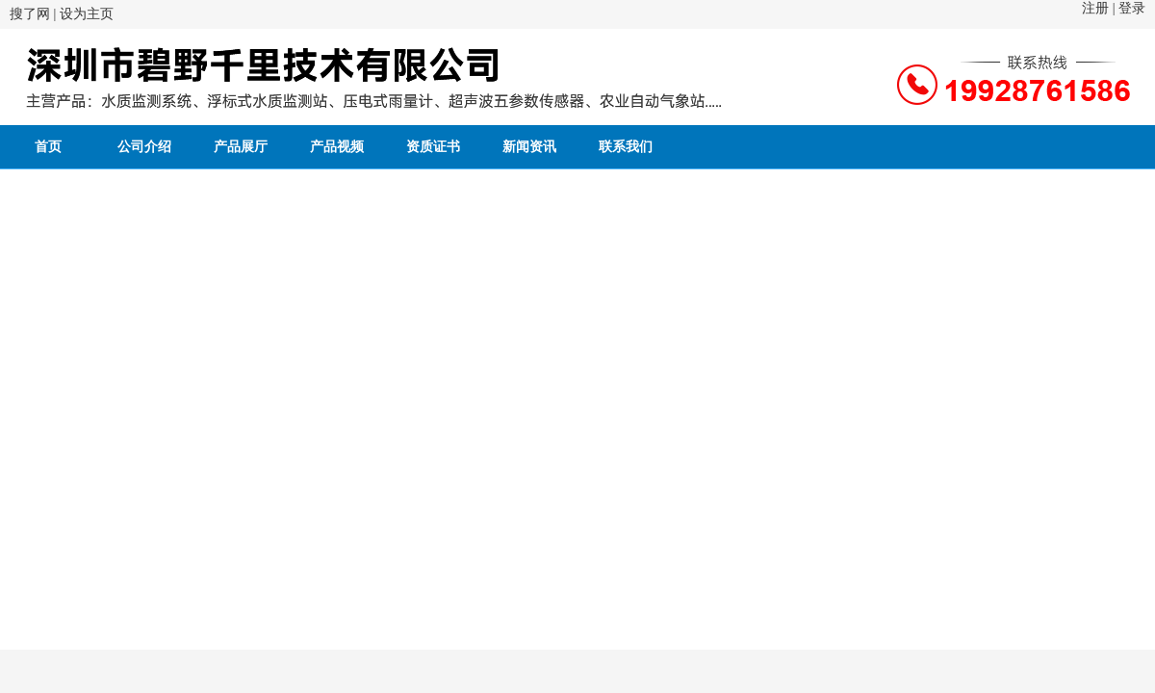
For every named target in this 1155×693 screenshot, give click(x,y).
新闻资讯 (529, 147)
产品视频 (337, 147)
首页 (48, 147)
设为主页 (87, 14)
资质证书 (433, 147)
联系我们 (626, 147)
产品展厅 (241, 147)
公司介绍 (144, 147)
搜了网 (30, 14)
